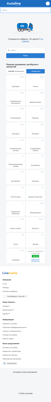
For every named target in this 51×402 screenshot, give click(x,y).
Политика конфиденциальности (14, 327)
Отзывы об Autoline (10, 335)
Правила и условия (10, 323)
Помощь (6, 287)
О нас (5, 284)
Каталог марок (8, 339)
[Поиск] (48, 10)
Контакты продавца (10, 291)
